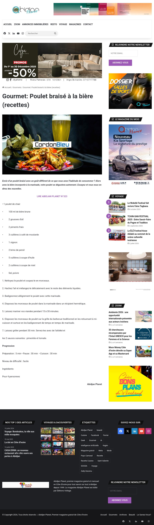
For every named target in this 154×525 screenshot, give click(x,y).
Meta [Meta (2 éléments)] (101, 451)
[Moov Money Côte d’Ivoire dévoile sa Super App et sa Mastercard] (143, 351)
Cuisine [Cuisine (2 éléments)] (84, 435)
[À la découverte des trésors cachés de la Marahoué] (57, 438)
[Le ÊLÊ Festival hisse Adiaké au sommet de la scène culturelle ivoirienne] (117, 235)
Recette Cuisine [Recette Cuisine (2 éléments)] (87, 461)
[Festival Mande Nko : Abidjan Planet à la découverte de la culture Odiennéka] (57, 452)
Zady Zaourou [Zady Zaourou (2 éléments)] (86, 471)
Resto (53, 24)
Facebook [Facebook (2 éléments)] (95, 435)
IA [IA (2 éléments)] (101, 440)
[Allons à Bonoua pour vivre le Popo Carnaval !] (69, 452)
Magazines (75, 24)
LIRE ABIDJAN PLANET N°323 (52, 196)
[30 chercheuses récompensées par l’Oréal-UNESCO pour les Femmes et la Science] (143, 334)
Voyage (63, 24)
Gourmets (17, 87)
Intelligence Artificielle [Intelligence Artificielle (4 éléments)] (90, 445)
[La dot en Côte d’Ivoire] (69, 438)
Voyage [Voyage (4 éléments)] (94, 466)
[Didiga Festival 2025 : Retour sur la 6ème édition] (46, 445)
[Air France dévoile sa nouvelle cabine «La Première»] (69, 445)
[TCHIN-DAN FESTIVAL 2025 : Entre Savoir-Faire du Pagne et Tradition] (117, 220)
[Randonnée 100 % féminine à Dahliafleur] (46, 452)
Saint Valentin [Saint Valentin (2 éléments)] (103, 461)
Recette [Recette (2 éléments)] (100, 456)
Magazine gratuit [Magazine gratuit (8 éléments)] (87, 451)
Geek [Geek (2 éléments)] (83, 440)
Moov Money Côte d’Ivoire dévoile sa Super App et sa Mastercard (120, 350)
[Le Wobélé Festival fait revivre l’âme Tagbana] (117, 207)
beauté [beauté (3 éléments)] (99, 430)
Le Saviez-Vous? (144, 515)
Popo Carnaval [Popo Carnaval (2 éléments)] (87, 456)
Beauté (132, 515)
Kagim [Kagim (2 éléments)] (105, 445)
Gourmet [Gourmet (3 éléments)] (92, 440)
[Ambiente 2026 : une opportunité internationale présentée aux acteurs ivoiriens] (143, 316)
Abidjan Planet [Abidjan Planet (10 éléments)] (86, 430)
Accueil (7, 24)
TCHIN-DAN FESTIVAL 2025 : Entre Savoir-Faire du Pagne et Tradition (139, 219)
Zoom (17, 24)
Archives (123, 515)
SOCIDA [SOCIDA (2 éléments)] (84, 466)
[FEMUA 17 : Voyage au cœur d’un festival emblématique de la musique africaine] (57, 445)
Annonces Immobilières (35, 24)
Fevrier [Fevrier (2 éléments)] (106, 435)
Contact (88, 24)
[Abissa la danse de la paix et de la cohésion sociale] (46, 430)
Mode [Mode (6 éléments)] (109, 451)
